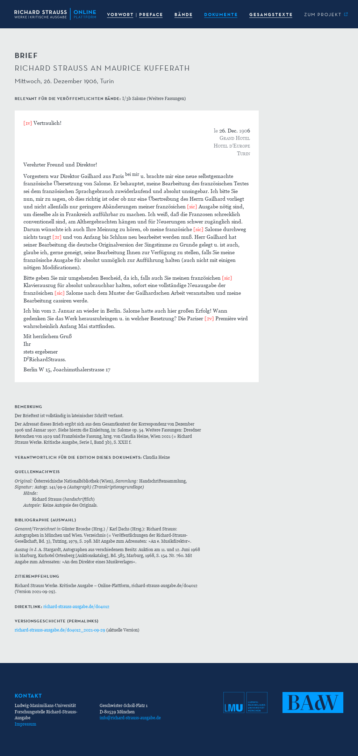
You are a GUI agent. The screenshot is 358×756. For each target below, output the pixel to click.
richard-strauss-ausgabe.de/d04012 (76, 606)
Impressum (25, 724)
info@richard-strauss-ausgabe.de (130, 717)
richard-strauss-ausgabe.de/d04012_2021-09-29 (60, 630)
